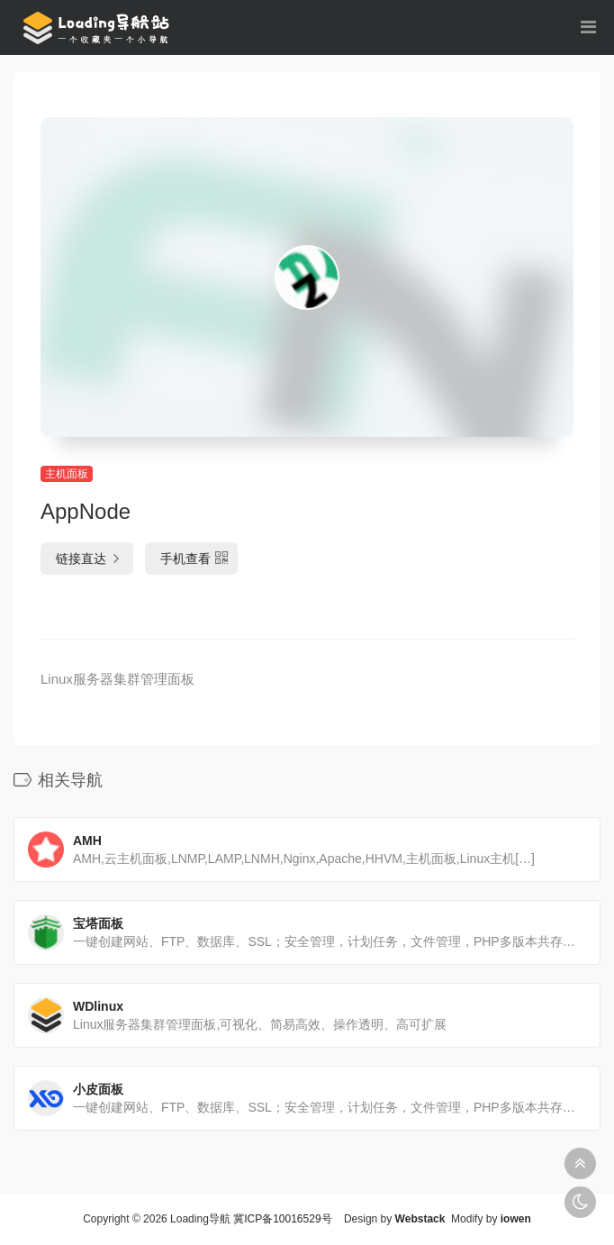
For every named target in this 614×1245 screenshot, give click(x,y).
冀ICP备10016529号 (282, 1219)
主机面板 (66, 474)
